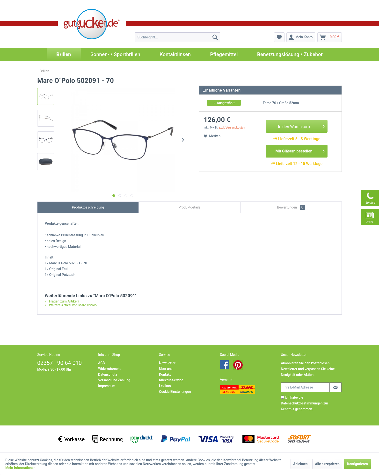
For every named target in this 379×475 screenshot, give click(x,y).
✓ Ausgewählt (224, 103)
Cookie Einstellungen (175, 392)
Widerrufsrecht (109, 369)
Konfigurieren (357, 464)
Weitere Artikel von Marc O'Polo (71, 305)
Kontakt (165, 374)
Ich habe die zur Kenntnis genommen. (304, 403)
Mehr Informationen (20, 468)
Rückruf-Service (171, 380)
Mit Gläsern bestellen (300, 150)
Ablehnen (300, 464)
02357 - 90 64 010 (59, 363)
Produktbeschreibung (88, 207)
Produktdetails (189, 207)
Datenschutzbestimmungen (301, 403)
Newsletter (167, 363)
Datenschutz (107, 374)
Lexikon (165, 386)
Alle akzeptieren (327, 464)
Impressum (106, 386)
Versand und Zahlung (114, 380)
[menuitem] (177, 37)
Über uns (166, 369)
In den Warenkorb (301, 125)
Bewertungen (291, 207)
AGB (101, 363)
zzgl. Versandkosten (232, 127)
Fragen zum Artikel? (62, 301)
